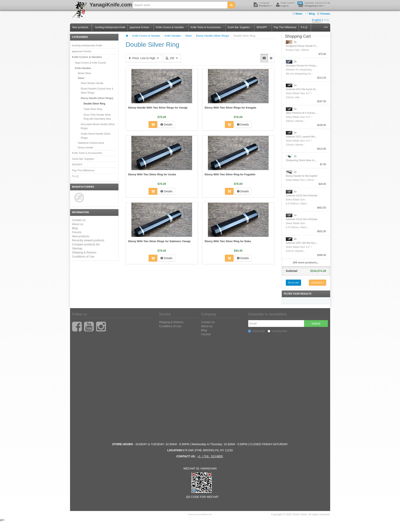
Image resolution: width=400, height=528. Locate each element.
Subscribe (256, 331)
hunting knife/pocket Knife (110, 27)
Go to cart (293, 282)
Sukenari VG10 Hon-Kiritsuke (302, 195)
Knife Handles (83, 68)
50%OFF (263, 27)
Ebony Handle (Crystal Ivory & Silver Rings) (97, 90)
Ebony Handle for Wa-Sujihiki (301, 176)
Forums (323, 13)
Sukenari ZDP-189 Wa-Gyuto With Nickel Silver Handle (315, 243)
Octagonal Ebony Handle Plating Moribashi (309, 46)
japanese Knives (141, 27)
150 (172, 58)
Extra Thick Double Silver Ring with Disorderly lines (97, 116)
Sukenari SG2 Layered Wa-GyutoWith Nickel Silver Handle (317, 136)
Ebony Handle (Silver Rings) (97, 98)
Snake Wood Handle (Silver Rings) (96, 135)
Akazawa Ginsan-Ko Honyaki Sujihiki (306, 65)
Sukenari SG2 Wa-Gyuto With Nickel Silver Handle (313, 89)
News (297, 13)
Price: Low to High (144, 58)
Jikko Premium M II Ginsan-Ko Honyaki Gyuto (310, 113)
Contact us (79, 220)
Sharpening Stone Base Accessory (304, 160)
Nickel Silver (84, 73)
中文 (326, 20)
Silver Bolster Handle (92, 83)
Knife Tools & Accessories (207, 27)
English (316, 20)
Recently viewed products (88, 240)
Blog (310, 13)
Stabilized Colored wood (91, 143)
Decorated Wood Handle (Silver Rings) (98, 126)
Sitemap (77, 248)
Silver (81, 78)
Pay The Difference (285, 27)
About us (77, 224)
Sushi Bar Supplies (240, 27)
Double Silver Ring (94, 103)
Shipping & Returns (84, 252)
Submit (315, 323)
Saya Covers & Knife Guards (90, 62)
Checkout (317, 282)
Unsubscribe (277, 331)
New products (80, 27)
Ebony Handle (85, 147)
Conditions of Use (83, 256)
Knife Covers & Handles (171, 27)
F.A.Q (304, 27)
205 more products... (306, 262)
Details (166, 124)
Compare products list (86, 244)
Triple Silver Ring (93, 109)
